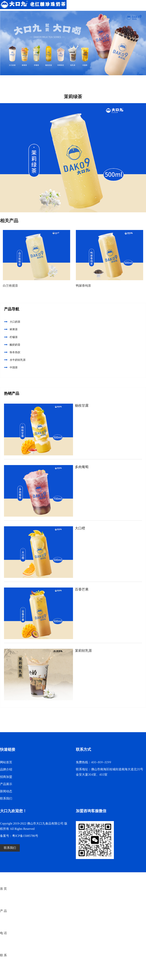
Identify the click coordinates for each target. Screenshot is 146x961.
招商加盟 (6, 777)
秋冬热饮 (15, 352)
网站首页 (6, 762)
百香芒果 (82, 589)
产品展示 (6, 784)
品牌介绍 (6, 769)
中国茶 (14, 367)
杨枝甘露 (82, 405)
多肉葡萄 (82, 467)
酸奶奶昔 (15, 344)
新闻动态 (6, 791)
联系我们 (6, 798)
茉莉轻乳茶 (83, 651)
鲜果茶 (14, 329)
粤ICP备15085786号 (25, 836)
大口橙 (80, 528)
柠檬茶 (14, 337)
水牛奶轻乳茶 (18, 360)
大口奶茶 (15, 321)
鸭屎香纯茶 (83, 285)
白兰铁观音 (10, 285)
